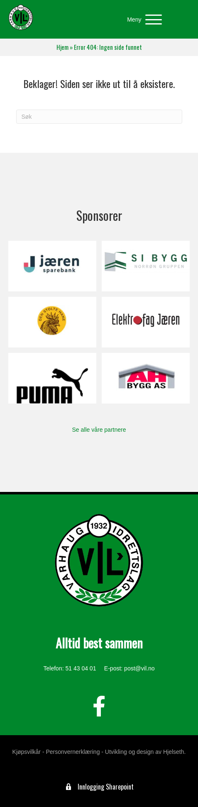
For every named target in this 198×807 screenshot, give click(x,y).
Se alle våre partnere (99, 429)
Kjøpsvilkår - (28, 751)
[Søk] (99, 117)
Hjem (62, 47)
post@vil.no (139, 668)
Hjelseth (173, 751)
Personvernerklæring (73, 751)
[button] (142, 19)
